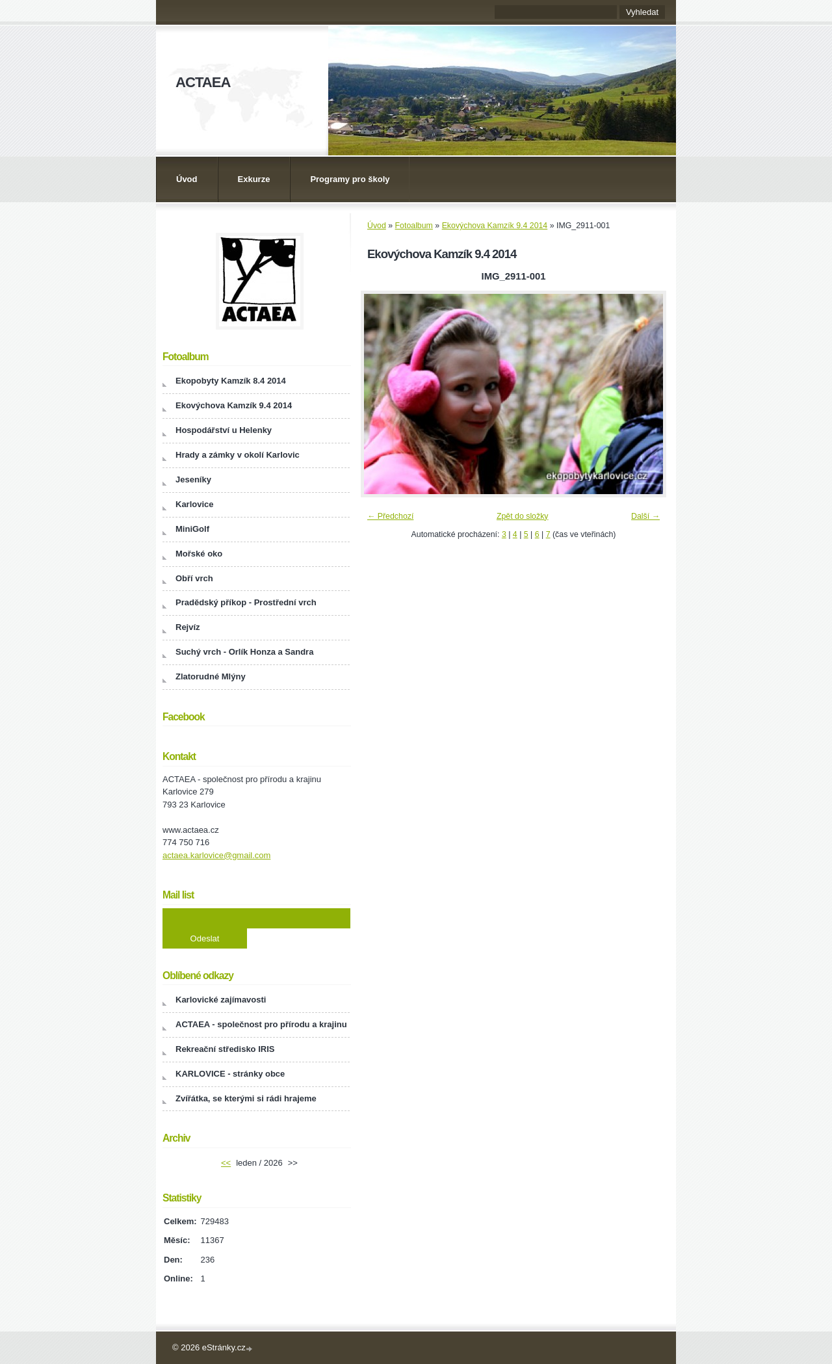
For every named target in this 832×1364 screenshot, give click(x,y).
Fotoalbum (414, 225)
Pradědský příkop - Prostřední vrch (246, 602)
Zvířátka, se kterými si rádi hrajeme (246, 1098)
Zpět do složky (523, 516)
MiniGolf (192, 529)
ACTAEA (203, 82)
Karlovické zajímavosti (221, 999)
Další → (645, 516)
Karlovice (195, 504)
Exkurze (254, 179)
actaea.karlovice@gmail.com (216, 855)
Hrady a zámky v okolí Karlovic (238, 455)
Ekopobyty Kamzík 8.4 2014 (231, 381)
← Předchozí (390, 516)
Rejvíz (188, 627)
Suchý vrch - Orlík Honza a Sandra (244, 652)
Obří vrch (194, 578)
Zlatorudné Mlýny (211, 676)
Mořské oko (199, 553)
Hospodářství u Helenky (224, 430)
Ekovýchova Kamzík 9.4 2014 (495, 225)
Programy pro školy (349, 179)
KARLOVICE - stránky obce (230, 1074)
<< (226, 1163)
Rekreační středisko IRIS (225, 1049)
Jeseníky (193, 479)
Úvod (187, 179)
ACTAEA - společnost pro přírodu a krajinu (261, 1024)
